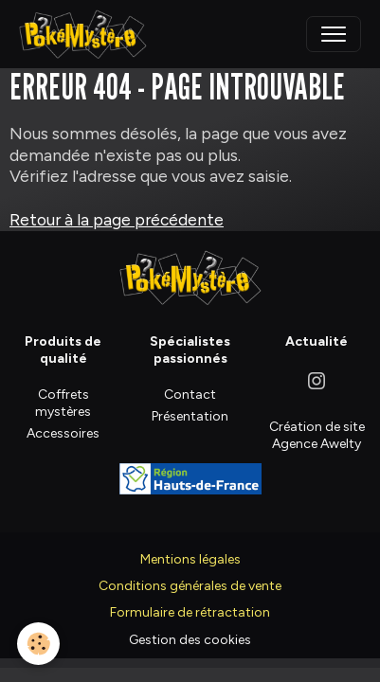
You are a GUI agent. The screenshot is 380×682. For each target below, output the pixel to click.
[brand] (87, 34)
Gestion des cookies (190, 640)
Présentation (190, 416)
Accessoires (63, 433)
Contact (190, 394)
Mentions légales (190, 559)
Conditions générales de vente (190, 586)
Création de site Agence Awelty (317, 435)
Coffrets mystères (63, 403)
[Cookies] (38, 643)
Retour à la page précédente (116, 219)
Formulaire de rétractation (190, 612)
